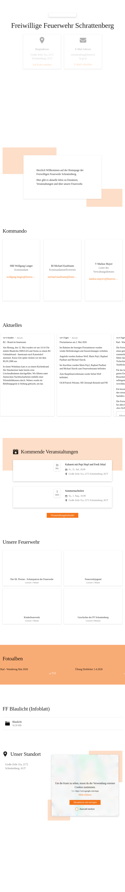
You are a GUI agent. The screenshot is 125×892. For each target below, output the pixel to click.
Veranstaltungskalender (62, 515)
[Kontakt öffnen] (21, 266)
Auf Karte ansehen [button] (41, 64)
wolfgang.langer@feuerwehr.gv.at (21, 277)
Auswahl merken (85, 813)
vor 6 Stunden (8, 338)
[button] (62, 727)
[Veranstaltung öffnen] (62, 470)
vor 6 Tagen (64, 338)
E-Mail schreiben (83, 64)
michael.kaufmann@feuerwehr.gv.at (62, 277)
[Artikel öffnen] (32, 569)
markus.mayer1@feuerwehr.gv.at (103, 278)
